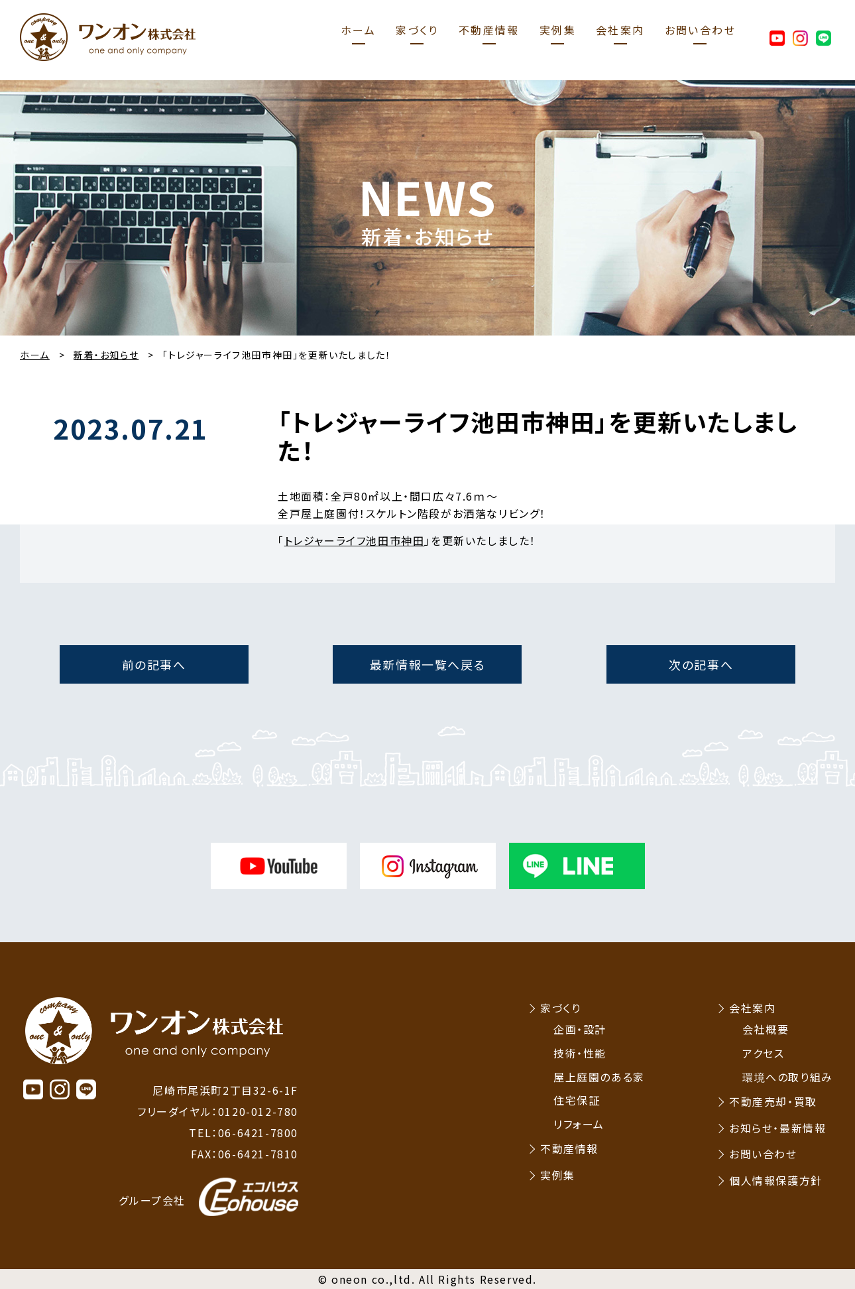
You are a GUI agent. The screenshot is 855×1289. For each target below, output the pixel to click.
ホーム (358, 30)
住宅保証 (576, 1100)
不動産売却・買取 (773, 1101)
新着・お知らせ (106, 354)
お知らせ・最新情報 (777, 1128)
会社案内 (620, 30)
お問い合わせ (700, 30)
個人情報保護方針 (776, 1180)
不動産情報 (489, 30)
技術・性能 (579, 1053)
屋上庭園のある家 (599, 1077)
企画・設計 (579, 1029)
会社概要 (765, 1029)
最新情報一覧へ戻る (427, 664)
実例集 (558, 30)
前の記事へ (154, 664)
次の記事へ (701, 664)
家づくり (417, 30)
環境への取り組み (787, 1077)
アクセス (763, 1053)
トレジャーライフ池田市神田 (354, 540)
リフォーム (578, 1124)
